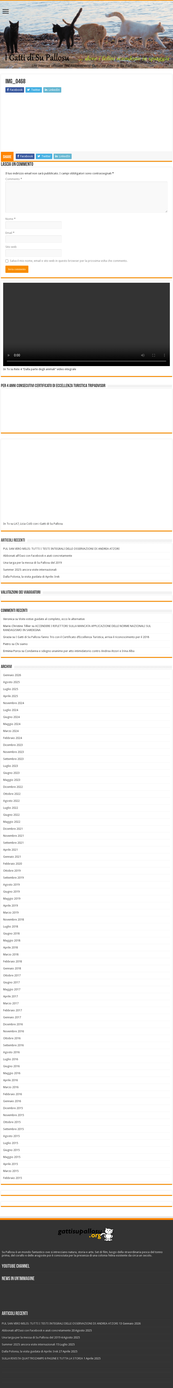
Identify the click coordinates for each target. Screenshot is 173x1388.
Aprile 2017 (10, 996)
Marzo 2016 (10, 1087)
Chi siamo (21, 644)
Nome (10, 219)
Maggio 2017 (11, 989)
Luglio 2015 (10, 1143)
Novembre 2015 (13, 1115)
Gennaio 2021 (12, 856)
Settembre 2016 (13, 1045)
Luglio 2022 (10, 807)
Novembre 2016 (13, 1031)
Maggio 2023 (11, 780)
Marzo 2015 (10, 1171)
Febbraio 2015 (12, 1178)
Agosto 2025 (11, 682)
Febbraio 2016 (12, 1094)
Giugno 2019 (11, 891)
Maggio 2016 (11, 1073)
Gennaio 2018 (12, 968)
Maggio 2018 (11, 940)
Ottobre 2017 (11, 975)
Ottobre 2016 (11, 1038)
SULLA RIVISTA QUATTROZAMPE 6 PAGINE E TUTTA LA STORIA (42, 1358)
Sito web (11, 246)
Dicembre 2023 (13, 745)
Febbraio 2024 (12, 738)
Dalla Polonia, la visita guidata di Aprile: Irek (31, 576)
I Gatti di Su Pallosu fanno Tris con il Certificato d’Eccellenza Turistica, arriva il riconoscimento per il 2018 (82, 637)
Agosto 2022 (11, 800)
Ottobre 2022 (11, 793)
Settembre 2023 (13, 759)
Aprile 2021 (10, 849)
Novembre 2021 (13, 835)
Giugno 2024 (11, 717)
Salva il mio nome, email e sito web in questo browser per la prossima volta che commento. (68, 260)
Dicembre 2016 (13, 1024)
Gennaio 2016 (12, 1101)
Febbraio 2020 (12, 863)
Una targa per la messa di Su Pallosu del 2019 (32, 562)
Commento (13, 179)
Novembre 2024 (13, 703)
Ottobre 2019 (11, 870)
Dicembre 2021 (13, 828)
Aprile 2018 (10, 947)
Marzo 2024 (10, 731)
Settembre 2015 (13, 1129)
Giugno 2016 (11, 1066)
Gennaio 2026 (12, 675)
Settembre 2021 (13, 842)
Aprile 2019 (10, 905)
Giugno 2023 (11, 773)
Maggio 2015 (11, 1157)
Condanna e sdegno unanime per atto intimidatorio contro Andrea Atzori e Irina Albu (79, 651)
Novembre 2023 (13, 752)
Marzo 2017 (10, 1003)
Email (9, 233)
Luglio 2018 (10, 926)
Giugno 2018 (11, 933)
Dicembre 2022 (13, 787)
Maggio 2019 (11, 898)
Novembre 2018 (13, 919)
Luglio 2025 (10, 689)
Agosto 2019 (11, 884)
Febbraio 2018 (12, 961)
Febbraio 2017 (12, 1010)
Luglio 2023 (10, 766)
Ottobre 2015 (11, 1122)
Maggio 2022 (11, 821)
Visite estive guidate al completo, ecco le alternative (52, 619)
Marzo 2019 (10, 912)
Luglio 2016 (10, 1059)
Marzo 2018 (10, 954)
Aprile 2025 (10, 696)
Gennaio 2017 (12, 1017)
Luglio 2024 (10, 710)
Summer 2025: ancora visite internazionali (30, 569)
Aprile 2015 (10, 1164)
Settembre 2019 (13, 877)
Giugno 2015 (11, 1150)
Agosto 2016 (11, 1052)
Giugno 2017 (11, 982)
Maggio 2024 (11, 724)
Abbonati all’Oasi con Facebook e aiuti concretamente (37, 555)
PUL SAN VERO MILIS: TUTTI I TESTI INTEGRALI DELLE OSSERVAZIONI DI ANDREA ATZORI (61, 548)
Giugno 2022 (11, 814)
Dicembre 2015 (13, 1108)
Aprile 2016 (10, 1080)
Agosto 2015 (11, 1136)
